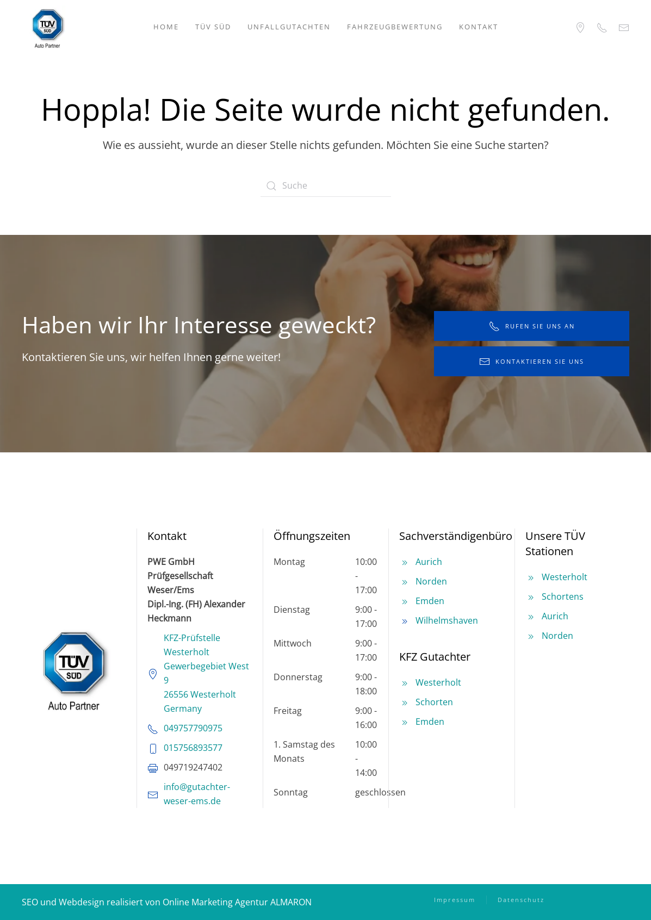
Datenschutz (521, 900)
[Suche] (326, 186)
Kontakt (478, 27)
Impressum (454, 900)
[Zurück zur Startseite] (47, 27)
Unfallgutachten (289, 27)
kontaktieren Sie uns (531, 361)
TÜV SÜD (213, 27)
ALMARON (291, 902)
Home (166, 27)
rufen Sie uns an (532, 326)
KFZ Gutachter (434, 656)
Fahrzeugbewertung (395, 27)
